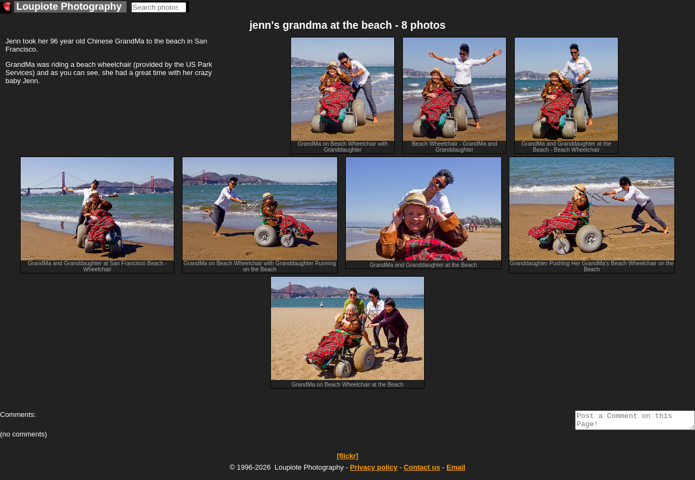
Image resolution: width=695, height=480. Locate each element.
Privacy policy (373, 470)
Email (455, 470)
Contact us (421, 470)
